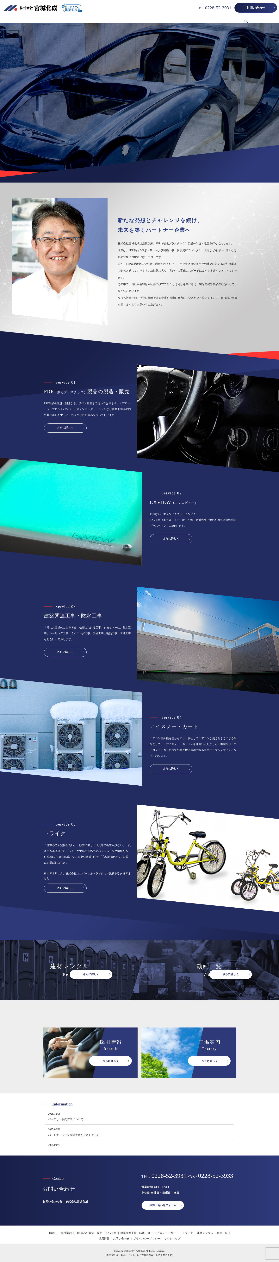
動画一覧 (219, 19)
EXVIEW (99, 19)
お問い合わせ (255, 7)
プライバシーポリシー (146, 1238)
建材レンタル (200, 19)
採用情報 (235, 19)
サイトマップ (172, 1238)
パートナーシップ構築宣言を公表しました (74, 1135)
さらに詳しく (65, 427)
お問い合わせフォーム (162, 1205)
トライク (181, 19)
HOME (36, 19)
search (246, 20)
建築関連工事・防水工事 (125, 19)
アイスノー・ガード (158, 19)
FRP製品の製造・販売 (75, 19)
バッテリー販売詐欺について (65, 1119)
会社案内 (51, 19)
